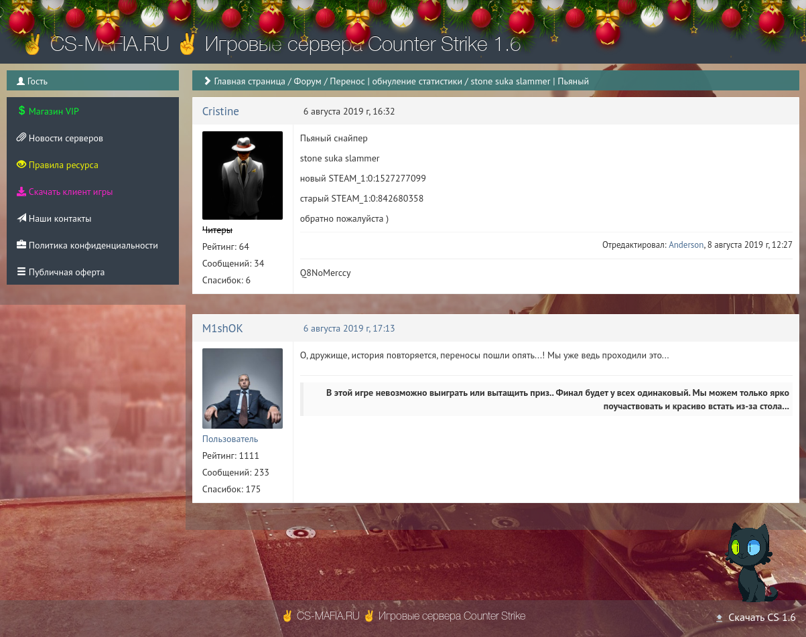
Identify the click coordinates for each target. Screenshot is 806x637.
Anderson (686, 245)
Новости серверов (60, 138)
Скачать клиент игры (65, 192)
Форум (308, 81)
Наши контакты (54, 218)
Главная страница (249, 81)
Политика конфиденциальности (87, 245)
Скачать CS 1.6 (755, 617)
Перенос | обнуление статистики (396, 81)
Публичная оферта (61, 272)
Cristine (220, 111)
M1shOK (222, 328)
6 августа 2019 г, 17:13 (349, 328)
